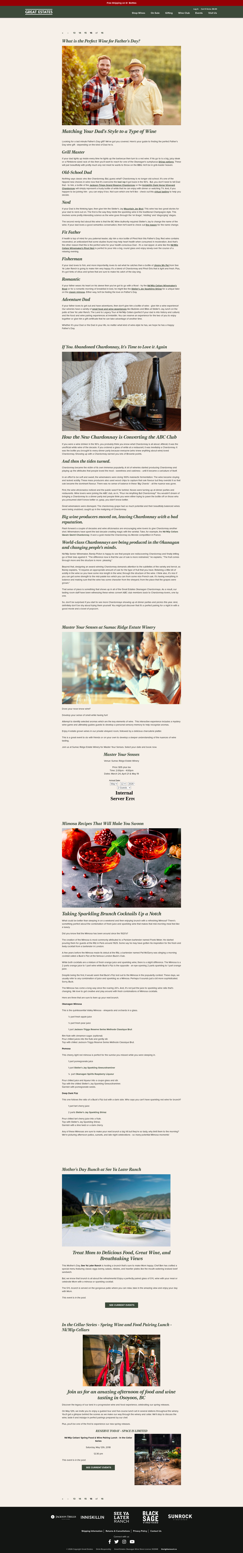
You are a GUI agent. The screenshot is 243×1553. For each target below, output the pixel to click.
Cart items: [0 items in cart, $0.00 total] (209, 9)
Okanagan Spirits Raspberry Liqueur (95, 1074)
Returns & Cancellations (118, 1531)
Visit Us (212, 13)
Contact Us (155, 1531)
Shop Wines (138, 13)
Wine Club (184, 13)
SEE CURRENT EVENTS (121, 1305)
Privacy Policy (140, 1531)
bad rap (122, 182)
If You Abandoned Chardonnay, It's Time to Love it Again (114, 346)
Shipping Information (92, 1531)
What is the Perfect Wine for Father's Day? (101, 41)
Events (199, 13)
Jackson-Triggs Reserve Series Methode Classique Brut (103, 1029)
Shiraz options (166, 161)
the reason (151, 225)
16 (102, 33)
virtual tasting (161, 191)
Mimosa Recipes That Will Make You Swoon (103, 823)
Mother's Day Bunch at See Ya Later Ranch (101, 1169)
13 (74, 33)
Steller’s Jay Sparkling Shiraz (146, 289)
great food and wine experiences (109, 309)
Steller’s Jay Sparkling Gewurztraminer (94, 1067)
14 (80, 33)
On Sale (155, 13)
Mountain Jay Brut (133, 208)
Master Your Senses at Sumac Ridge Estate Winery (109, 627)
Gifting (169, 13)
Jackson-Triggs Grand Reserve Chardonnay (112, 185)
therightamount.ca (169, 1549)
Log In (196, 9)
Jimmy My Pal (161, 265)
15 (85, 33)
